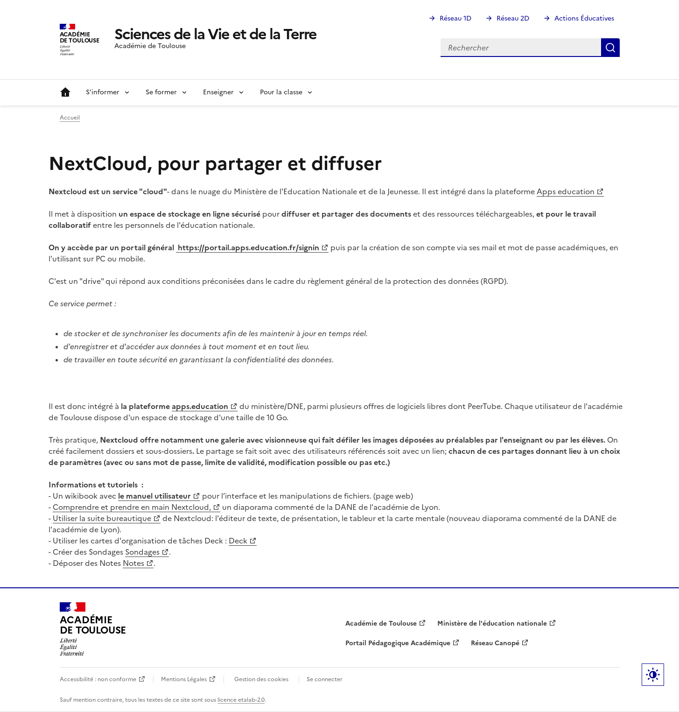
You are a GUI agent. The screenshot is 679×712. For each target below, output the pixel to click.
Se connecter (325, 679)
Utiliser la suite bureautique (102, 518)
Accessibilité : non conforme (98, 679)
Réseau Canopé (495, 643)
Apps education (566, 191)
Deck (238, 540)
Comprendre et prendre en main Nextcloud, (132, 507)
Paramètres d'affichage (653, 674)
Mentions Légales (184, 679)
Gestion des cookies (261, 679)
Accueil (65, 92)
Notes (133, 563)
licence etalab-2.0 (241, 700)
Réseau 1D (455, 18)
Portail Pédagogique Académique (397, 643)
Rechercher (610, 47)
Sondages (142, 551)
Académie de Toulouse (381, 623)
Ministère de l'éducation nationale (492, 623)
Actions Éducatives (584, 18)
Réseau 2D (513, 18)
